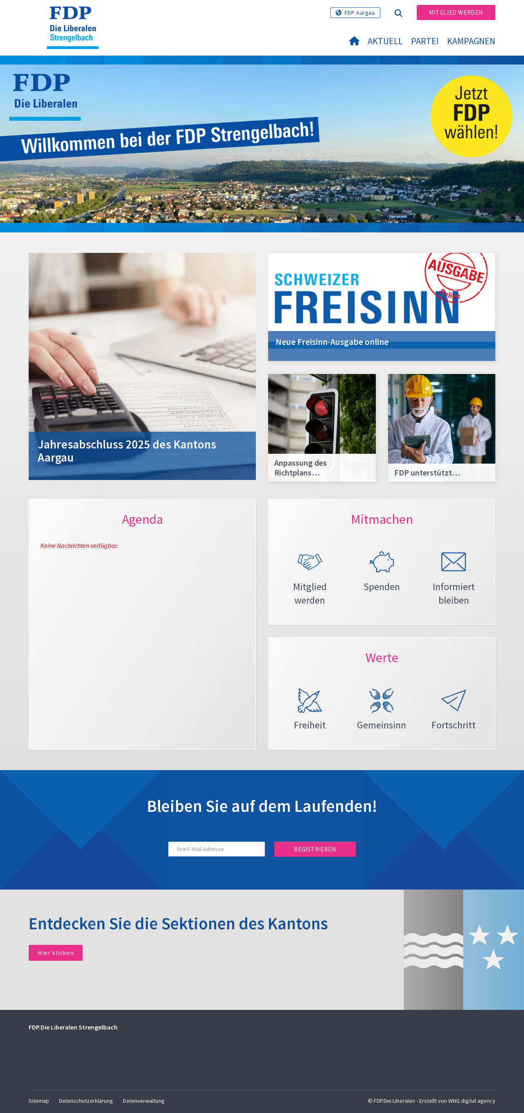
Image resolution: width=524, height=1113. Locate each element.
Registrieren (315, 849)
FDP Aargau (360, 12)
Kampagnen (471, 41)
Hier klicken (56, 953)
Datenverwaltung (144, 1100)
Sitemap (39, 1100)
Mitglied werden (456, 12)
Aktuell (385, 41)
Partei (425, 41)
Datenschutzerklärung (86, 1100)
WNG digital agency (471, 1100)
